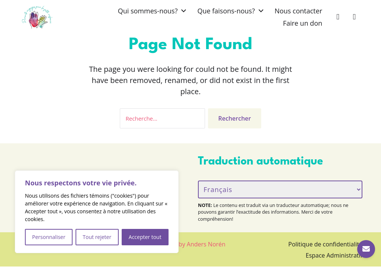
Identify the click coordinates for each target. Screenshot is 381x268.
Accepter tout (145, 236)
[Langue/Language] (280, 189)
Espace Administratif (334, 255)
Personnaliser (48, 236)
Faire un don (302, 23)
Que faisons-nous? (226, 10)
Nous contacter (298, 10)
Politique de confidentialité (325, 244)
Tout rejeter (97, 236)
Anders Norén (206, 244)
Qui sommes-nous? (148, 10)
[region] (97, 211)
